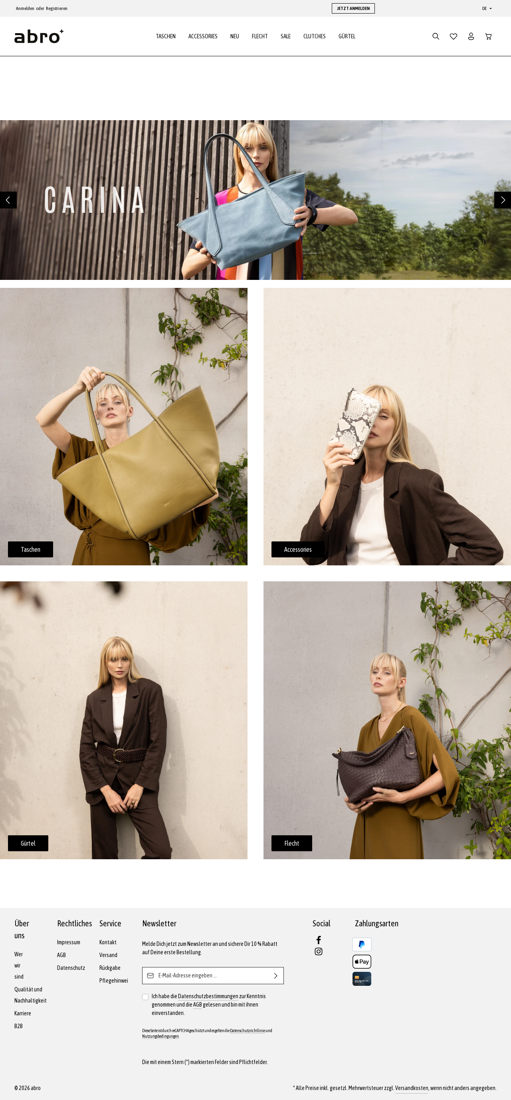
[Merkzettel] (453, 37)
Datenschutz (71, 968)
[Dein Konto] (471, 37)
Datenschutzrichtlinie (247, 1030)
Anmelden (25, 8)
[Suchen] (436, 37)
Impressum (68, 942)
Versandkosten (411, 1088)
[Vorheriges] (8, 200)
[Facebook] (318, 942)
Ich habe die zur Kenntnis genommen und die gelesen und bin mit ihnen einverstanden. (209, 1004)
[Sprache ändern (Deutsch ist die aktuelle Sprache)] (486, 8)
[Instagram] (318, 954)
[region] (255, 201)
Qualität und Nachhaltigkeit (30, 995)
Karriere (22, 1013)
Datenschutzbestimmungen (208, 996)
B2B (18, 1026)
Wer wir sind (19, 965)
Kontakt (108, 942)
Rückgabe (110, 968)
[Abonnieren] (276, 975)
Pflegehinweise (116, 980)
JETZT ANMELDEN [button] (353, 8)
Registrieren (56, 8)
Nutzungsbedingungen (160, 1036)
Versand (108, 955)
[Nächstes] (502, 200)
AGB (61, 955)
